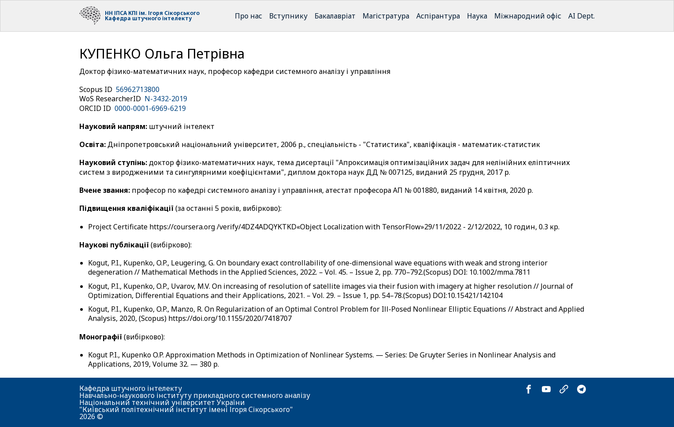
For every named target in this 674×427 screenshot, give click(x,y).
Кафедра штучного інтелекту (148, 18)
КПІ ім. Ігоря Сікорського (164, 13)
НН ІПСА (116, 13)
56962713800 (137, 89)
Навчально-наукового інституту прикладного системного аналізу (194, 395)
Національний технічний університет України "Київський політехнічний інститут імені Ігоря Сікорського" (186, 406)
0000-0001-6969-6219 (150, 108)
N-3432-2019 (165, 98)
